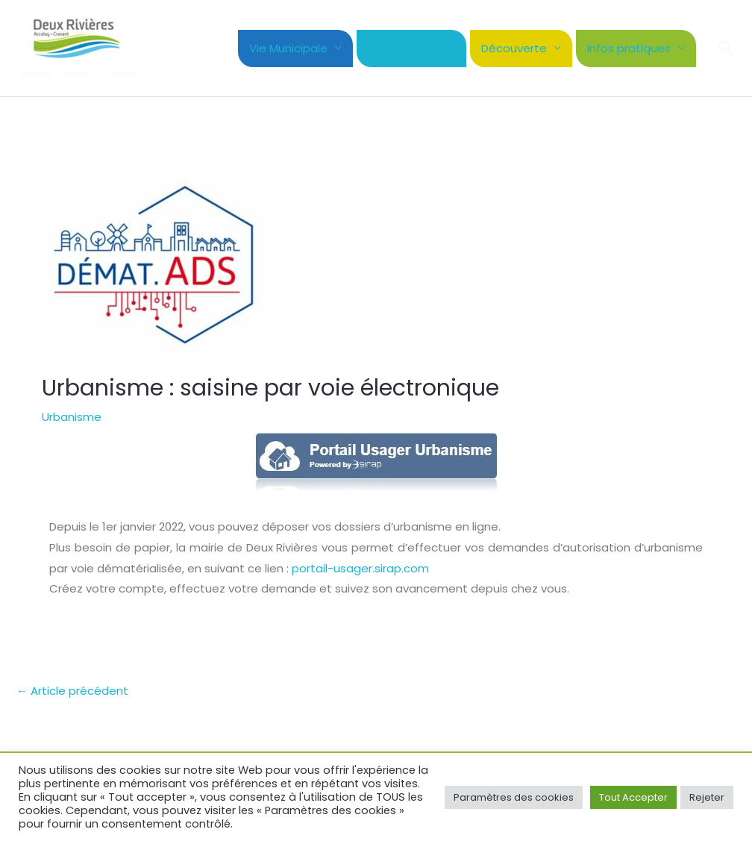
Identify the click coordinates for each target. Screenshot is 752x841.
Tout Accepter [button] (633, 797)
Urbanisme (71, 417)
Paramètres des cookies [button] (514, 797)
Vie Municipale (288, 48)
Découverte (514, 48)
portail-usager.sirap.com (360, 568)
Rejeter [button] (706, 797)
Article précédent (72, 690)
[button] (726, 48)
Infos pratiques (629, 48)
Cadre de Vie (404, 48)
